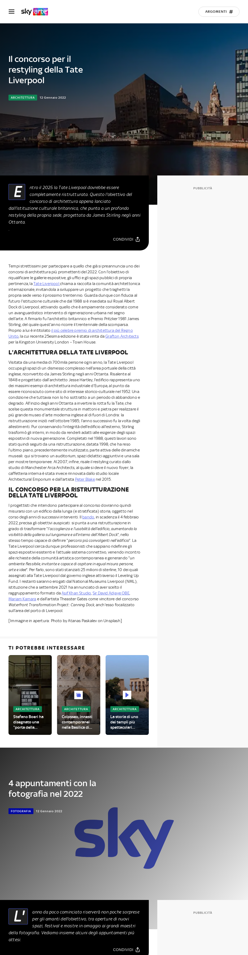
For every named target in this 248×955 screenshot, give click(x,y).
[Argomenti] (219, 12)
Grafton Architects (122, 336)
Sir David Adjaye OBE (111, 593)
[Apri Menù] (14, 11)
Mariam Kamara (22, 599)
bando (88, 517)
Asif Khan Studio (76, 593)
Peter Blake (85, 479)
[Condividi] (126, 239)
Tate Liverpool (46, 283)
